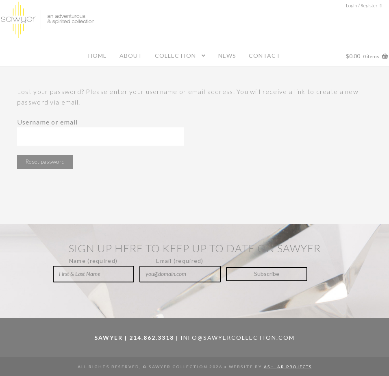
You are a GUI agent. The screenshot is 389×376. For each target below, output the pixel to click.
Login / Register (362, 5)
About (131, 55)
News (227, 55)
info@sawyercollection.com (237, 337)
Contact (264, 55)
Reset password (45, 161)
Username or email (47, 122)
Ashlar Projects (288, 366)
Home (97, 55)
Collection (175, 55)
